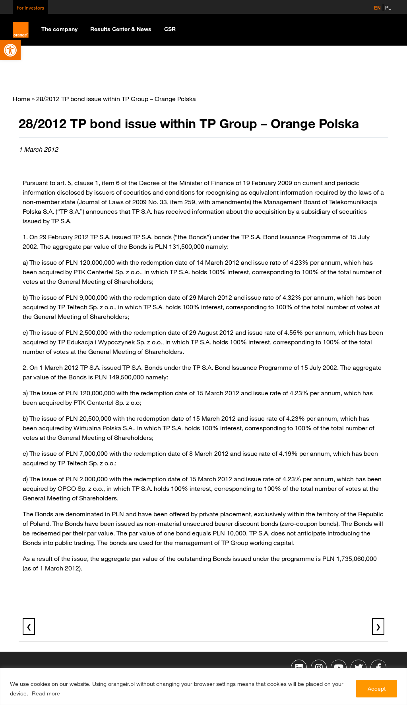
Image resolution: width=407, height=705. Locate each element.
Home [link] (21, 99)
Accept (377, 688)
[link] (10, 50)
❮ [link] (28, 627)
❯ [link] (378, 627)
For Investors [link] (30, 7)
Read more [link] (46, 693)
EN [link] (377, 7)
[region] (203, 686)
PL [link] (388, 7)
